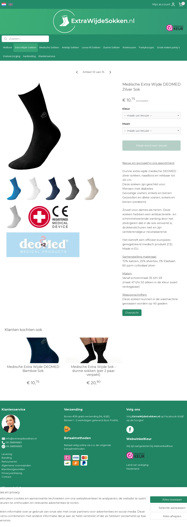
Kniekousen (129, 47)
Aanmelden (13, 503)
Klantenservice (49, 56)
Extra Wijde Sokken (25, 47)
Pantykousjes (146, 47)
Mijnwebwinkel (135, 520)
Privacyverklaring (12, 473)
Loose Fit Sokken (91, 47)
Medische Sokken (49, 47)
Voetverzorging (11, 56)
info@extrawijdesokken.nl (21, 438)
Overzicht (132, 312)
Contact (6, 476)
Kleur (126, 108)
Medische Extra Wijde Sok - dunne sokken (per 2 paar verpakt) (93, 371)
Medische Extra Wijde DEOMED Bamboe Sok (33, 369)
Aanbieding (29, 56)
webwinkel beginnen (103, 520)
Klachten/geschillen (13, 469)
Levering (7, 454)
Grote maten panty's (168, 47)
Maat (126, 123)
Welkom (7, 47)
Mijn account (163, 4)
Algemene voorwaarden (16, 465)
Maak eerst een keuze (151, 145)
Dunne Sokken (111, 47)
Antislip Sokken (70, 47)
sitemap (83, 520)
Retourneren (9, 461)
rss (89, 520)
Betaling (7, 457)
